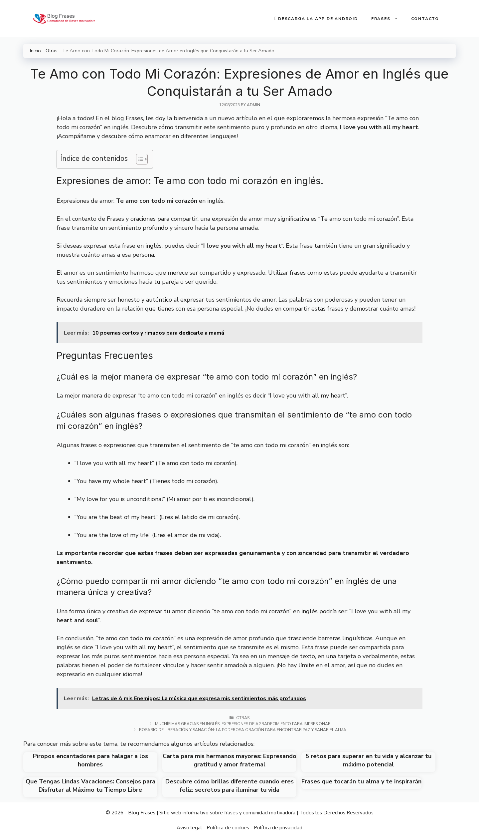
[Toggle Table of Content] (138, 159)
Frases (387, 19)
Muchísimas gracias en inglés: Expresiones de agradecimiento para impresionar (243, 723)
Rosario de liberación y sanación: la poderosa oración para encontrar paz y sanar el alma (242, 729)
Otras (52, 50)
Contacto (425, 18)
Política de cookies (228, 827)
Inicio (35, 50)
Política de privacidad (278, 827)
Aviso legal (189, 827)
